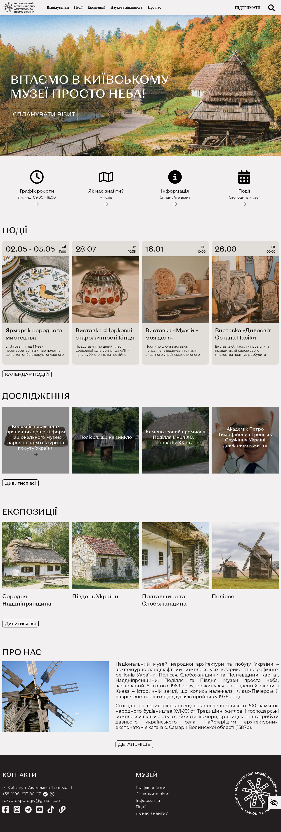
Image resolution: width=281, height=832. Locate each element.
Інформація (148, 800)
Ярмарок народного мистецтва (34, 334)
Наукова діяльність (127, 8)
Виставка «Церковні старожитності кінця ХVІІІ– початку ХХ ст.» (105, 334)
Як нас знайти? (152, 813)
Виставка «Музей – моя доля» (171, 334)
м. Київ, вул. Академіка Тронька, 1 (37, 787)
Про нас (154, 8)
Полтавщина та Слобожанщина (164, 600)
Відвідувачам (58, 8)
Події (78, 8)
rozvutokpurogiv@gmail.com (31, 800)
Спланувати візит (51, 113)
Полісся (223, 596)
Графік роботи (150, 787)
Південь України (95, 596)
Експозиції (96, 8)
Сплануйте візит (153, 794)
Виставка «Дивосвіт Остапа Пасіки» (243, 334)
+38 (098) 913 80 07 (21, 794)
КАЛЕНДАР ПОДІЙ (27, 374)
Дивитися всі (20, 483)
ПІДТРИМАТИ (247, 8)
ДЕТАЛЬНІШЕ (134, 744)
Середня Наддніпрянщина (26, 600)
